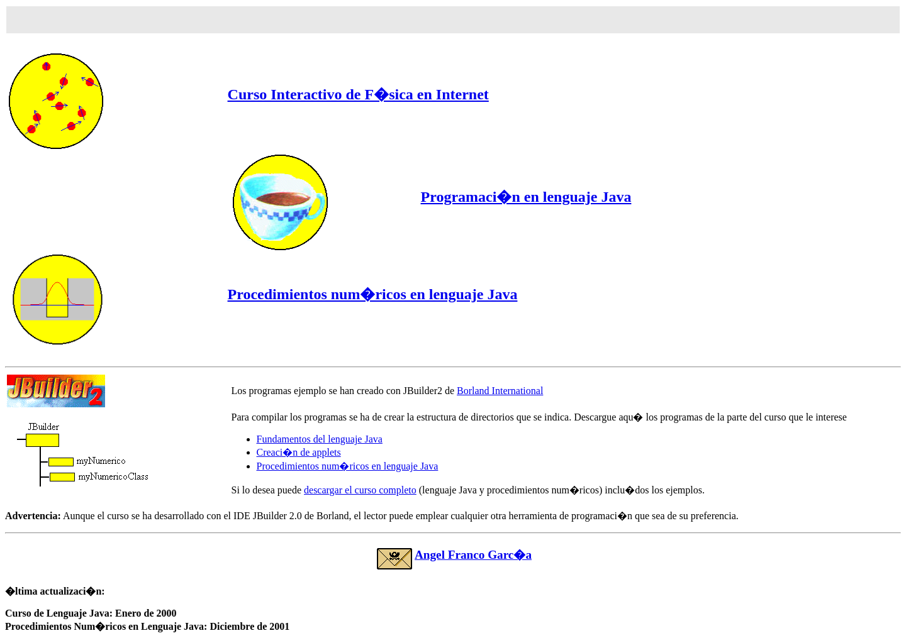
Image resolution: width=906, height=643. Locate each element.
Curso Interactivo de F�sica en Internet (358, 94)
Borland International (500, 390)
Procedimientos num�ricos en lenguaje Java (373, 294)
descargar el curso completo (360, 490)
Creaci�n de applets (299, 452)
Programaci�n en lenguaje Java (526, 197)
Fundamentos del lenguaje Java (320, 439)
